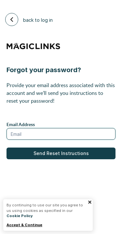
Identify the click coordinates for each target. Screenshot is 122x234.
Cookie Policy (20, 216)
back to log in (29, 19)
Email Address (21, 124)
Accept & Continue (24, 225)
